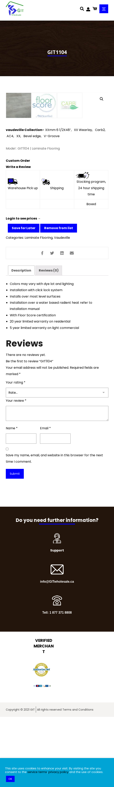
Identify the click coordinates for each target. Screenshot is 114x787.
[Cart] (94, 8)
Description (21, 339)
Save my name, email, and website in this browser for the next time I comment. (54, 528)
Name (12, 498)
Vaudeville (62, 306)
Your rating (15, 452)
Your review (16, 470)
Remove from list (58, 297)
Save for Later (23, 297)
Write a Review (18, 235)
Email (45, 498)
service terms (37, 772)
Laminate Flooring (39, 306)
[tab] (21, 340)
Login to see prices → (23, 287)
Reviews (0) (49, 339)
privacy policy (58, 772)
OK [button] (10, 779)
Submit (15, 544)
